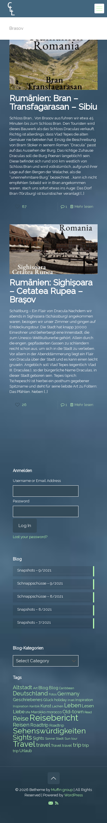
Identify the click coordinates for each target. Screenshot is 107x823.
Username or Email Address (37, 481)
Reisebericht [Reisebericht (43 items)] (53, 718)
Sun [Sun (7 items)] (67, 739)
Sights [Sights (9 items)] (38, 738)
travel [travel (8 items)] (67, 745)
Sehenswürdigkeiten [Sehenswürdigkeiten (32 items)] (49, 730)
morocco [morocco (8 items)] (54, 712)
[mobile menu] (99, 8)
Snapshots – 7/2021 (34, 622)
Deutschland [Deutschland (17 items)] (30, 693)
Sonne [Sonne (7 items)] (50, 739)
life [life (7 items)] (27, 712)
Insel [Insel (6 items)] (71, 700)
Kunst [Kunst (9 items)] (46, 706)
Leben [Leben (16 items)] (72, 705)
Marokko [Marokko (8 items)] (38, 712)
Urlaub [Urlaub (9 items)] (25, 750)
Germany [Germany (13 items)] (68, 694)
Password (21, 501)
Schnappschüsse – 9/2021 (40, 583)
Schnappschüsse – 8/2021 (40, 596)
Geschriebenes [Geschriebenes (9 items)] (28, 699)
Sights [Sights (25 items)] (22, 737)
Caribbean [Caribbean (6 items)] (66, 688)
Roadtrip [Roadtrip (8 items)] (56, 725)
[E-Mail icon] (51, 803)
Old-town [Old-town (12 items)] (73, 711)
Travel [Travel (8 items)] (56, 745)
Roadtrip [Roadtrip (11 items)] (39, 725)
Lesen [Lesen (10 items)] (88, 705)
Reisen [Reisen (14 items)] (21, 725)
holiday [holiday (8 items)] (60, 700)
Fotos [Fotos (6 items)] (52, 694)
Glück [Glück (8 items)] (48, 700)
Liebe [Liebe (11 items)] (19, 711)
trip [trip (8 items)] (16, 751)
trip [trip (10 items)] (85, 745)
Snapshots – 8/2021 (34, 609)
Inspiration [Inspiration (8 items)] (84, 700)
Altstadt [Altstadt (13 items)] (22, 687)
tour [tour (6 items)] (74, 738)
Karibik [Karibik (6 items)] (34, 706)
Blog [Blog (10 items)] (43, 687)
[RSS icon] (56, 803)
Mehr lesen (83, 206)
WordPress (73, 795)
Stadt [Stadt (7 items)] (60, 739)
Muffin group (62, 790)
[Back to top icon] (54, 778)
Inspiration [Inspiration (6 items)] (21, 706)
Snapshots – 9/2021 (34, 570)
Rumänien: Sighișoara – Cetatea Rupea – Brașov (50, 291)
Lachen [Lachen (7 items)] (57, 706)
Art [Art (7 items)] (35, 688)
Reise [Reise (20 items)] (21, 718)
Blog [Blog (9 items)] (53, 688)
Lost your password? (30, 537)
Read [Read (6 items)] (88, 712)
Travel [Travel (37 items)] (24, 744)
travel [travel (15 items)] (43, 745)
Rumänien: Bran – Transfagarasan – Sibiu (53, 102)
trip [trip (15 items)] (77, 745)
